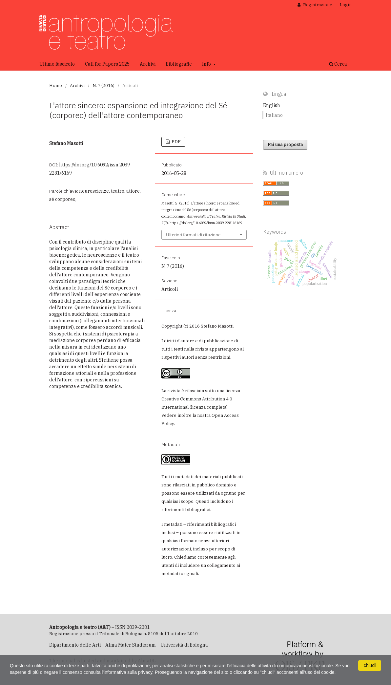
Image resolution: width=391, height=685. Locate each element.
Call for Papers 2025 (107, 64)
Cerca (338, 64)
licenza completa (208, 407)
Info (207, 64)
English (271, 105)
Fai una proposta (285, 144)
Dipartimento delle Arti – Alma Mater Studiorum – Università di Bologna (128, 645)
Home (55, 85)
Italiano (274, 115)
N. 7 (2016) (103, 85)
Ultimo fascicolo (57, 64)
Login (346, 5)
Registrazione (317, 5)
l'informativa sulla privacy (127, 672)
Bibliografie (179, 64)
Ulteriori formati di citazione (193, 235)
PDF (176, 141)
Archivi (147, 64)
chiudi (370, 665)
